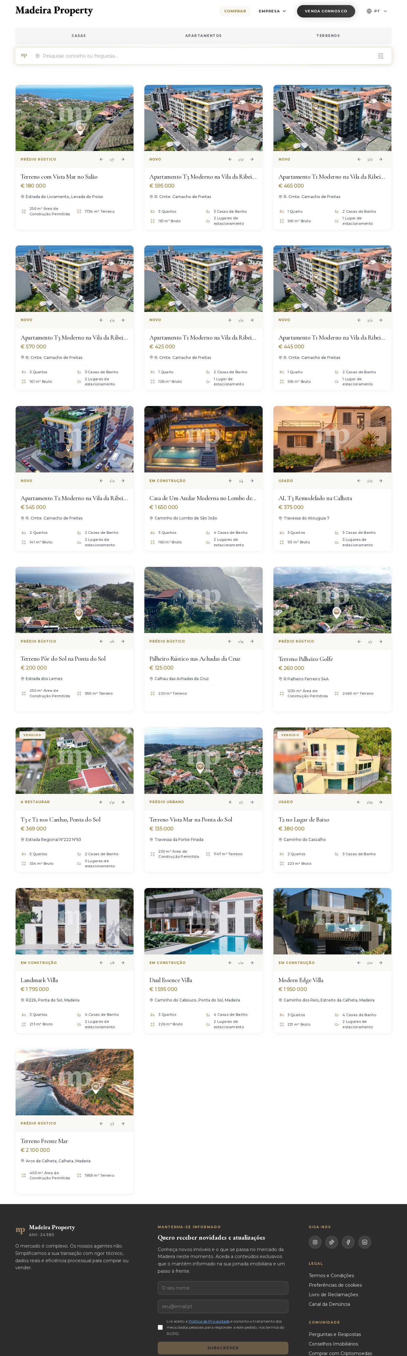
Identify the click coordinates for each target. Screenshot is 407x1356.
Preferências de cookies (335, 1285)
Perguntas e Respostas (335, 1334)
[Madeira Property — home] (54, 11)
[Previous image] (101, 159)
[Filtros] (381, 56)
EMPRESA (273, 11)
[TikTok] (331, 1242)
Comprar (235, 11)
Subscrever (223, 1348)
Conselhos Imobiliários (333, 1344)
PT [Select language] (377, 11)
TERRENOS (328, 36)
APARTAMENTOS (203, 36)
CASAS (79, 36)
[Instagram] (315, 1242)
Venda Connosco (326, 11)
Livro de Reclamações (333, 1294)
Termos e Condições (331, 1275)
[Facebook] (348, 1242)
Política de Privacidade (209, 1321)
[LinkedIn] (364, 1242)
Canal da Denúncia (329, 1304)
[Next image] (123, 159)
